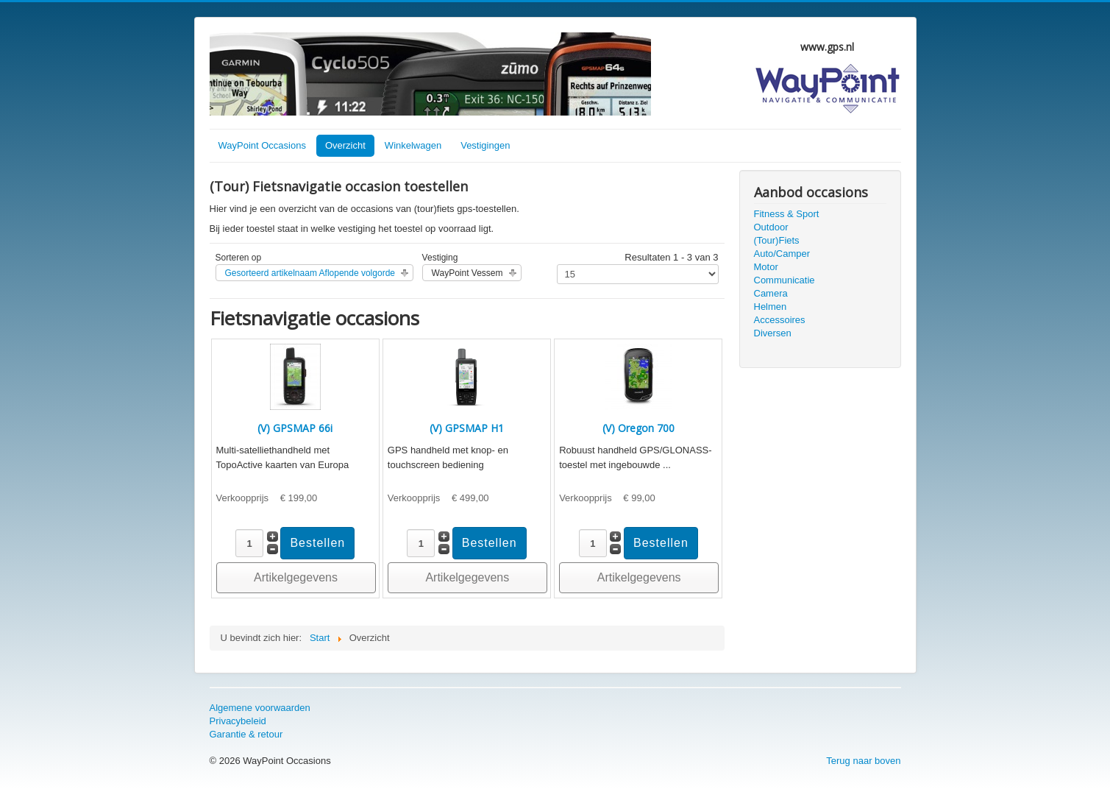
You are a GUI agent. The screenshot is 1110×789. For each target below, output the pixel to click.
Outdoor (771, 227)
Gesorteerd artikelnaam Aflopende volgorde (310, 273)
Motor (766, 266)
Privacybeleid (238, 720)
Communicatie (784, 280)
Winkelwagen (413, 145)
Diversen (772, 333)
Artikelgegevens (296, 577)
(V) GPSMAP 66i (294, 428)
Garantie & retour (246, 734)
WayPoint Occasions (262, 145)
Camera (771, 293)
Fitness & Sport (786, 213)
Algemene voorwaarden (260, 707)
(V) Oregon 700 (638, 428)
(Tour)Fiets (777, 240)
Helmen (770, 306)
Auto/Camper (782, 253)
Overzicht (345, 145)
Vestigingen (485, 145)
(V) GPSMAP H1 (467, 428)
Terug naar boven (863, 760)
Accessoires (779, 319)
